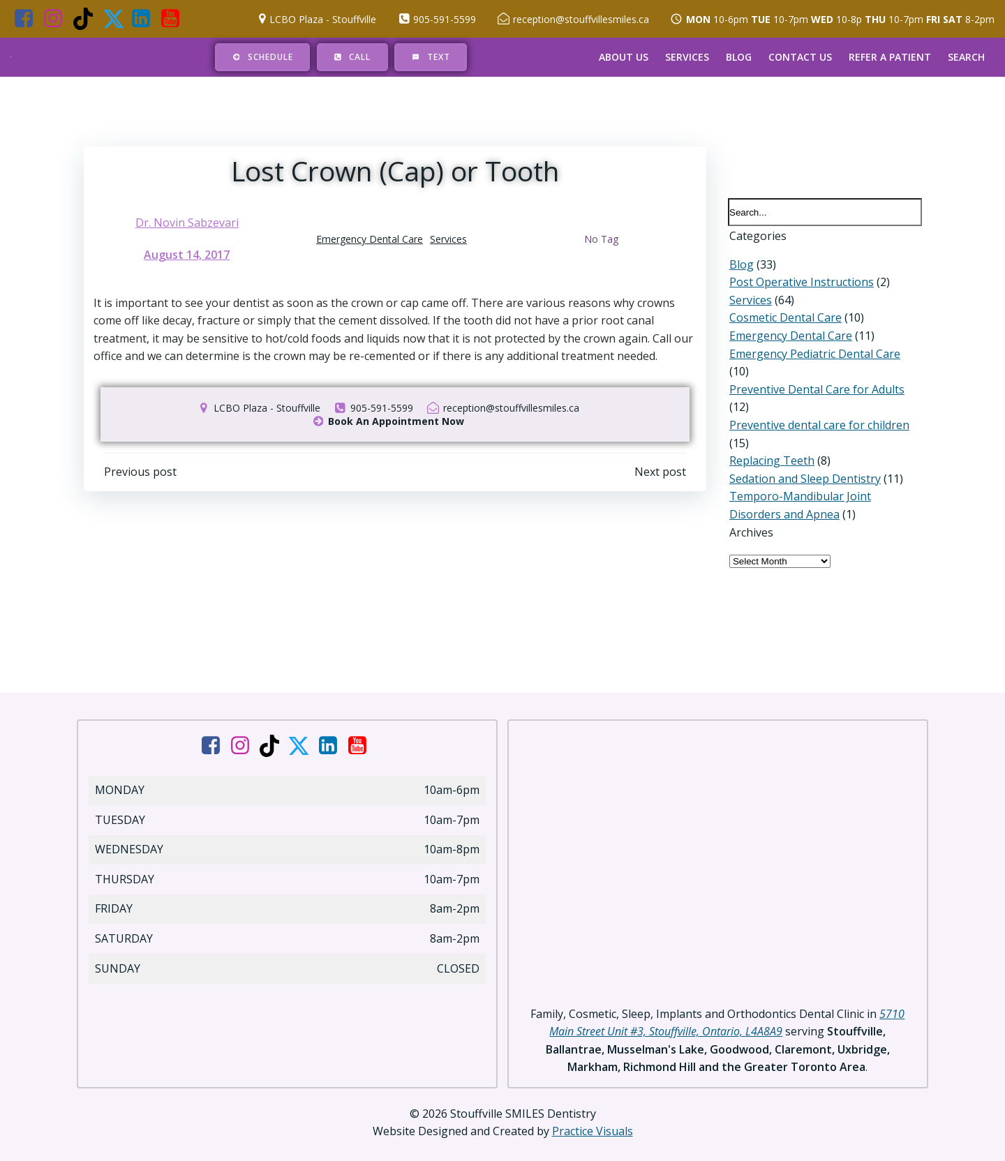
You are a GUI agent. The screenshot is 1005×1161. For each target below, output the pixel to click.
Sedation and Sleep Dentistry (803, 462)
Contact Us (800, 56)
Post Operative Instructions (800, 284)
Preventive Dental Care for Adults (815, 373)
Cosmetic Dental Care (784, 320)
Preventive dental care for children (818, 409)
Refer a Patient (890, 56)
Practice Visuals (592, 1119)
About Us (623, 56)
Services (687, 56)
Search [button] (966, 56)
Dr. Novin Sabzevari (187, 224)
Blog (739, 56)
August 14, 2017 (187, 256)
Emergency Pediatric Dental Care (813, 356)
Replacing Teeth (770, 445)
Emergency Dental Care (369, 240)
